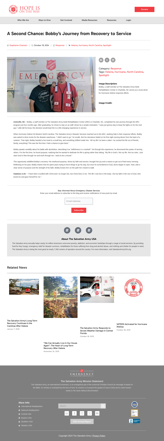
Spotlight (107, 45)
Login (128, 20)
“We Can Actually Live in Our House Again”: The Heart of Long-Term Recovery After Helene (60, 346)
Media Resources (89, 20)
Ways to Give (45, 20)
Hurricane (83, 45)
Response (60, 45)
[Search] (103, 405)
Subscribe (79, 210)
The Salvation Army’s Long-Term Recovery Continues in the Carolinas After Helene (22, 323)
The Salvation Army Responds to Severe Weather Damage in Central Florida (96, 331)
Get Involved (66, 20)
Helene (74, 45)
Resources (111, 20)
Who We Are (23, 20)
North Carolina (95, 45)
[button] (101, 60)
